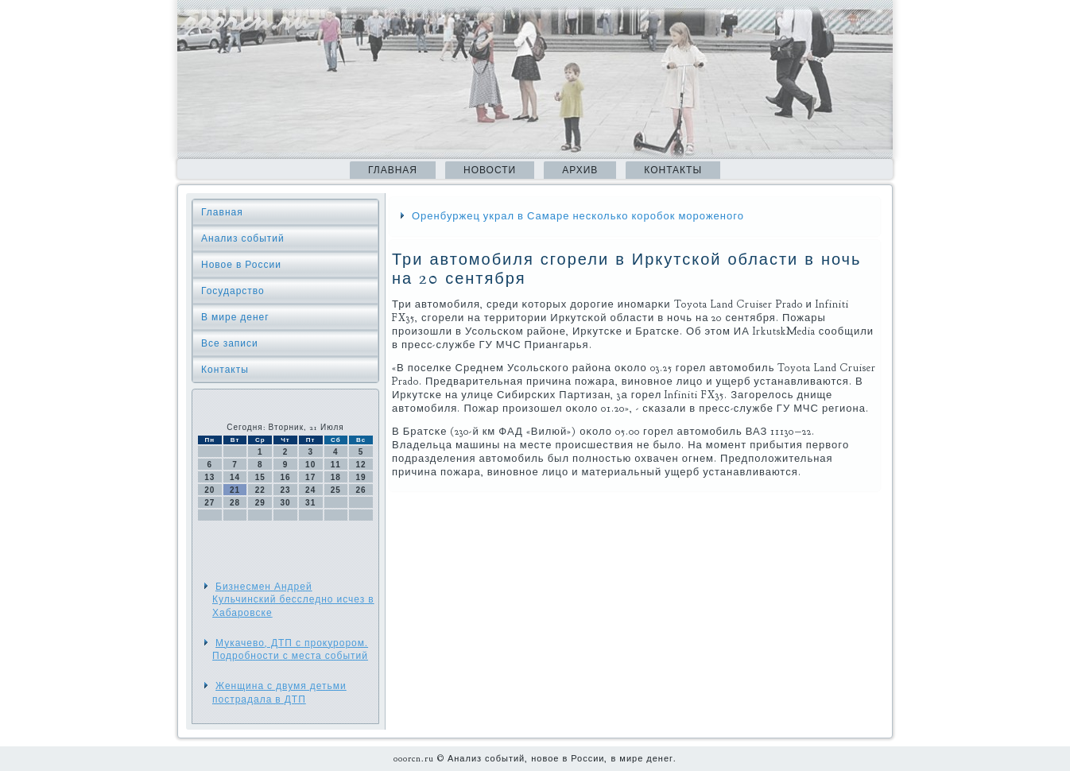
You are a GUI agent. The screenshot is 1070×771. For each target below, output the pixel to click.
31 (310, 502)
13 (209, 477)
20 (209, 490)
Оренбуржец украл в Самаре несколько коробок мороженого (578, 216)
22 (260, 490)
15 (260, 477)
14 (235, 477)
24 (310, 490)
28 (235, 502)
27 (209, 502)
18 (336, 477)
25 (336, 490)
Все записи (229, 343)
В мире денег (235, 317)
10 (310, 464)
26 (361, 490)
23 (285, 490)
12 (361, 464)
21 (235, 490)
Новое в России (241, 264)
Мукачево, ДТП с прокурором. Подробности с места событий (290, 649)
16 (285, 477)
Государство (233, 291)
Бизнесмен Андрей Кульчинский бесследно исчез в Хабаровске (293, 599)
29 (260, 502)
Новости (489, 170)
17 (310, 477)
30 (285, 502)
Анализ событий (243, 238)
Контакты (673, 170)
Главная (392, 170)
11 (336, 464)
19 (361, 477)
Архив (580, 170)
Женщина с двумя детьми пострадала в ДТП (279, 692)
